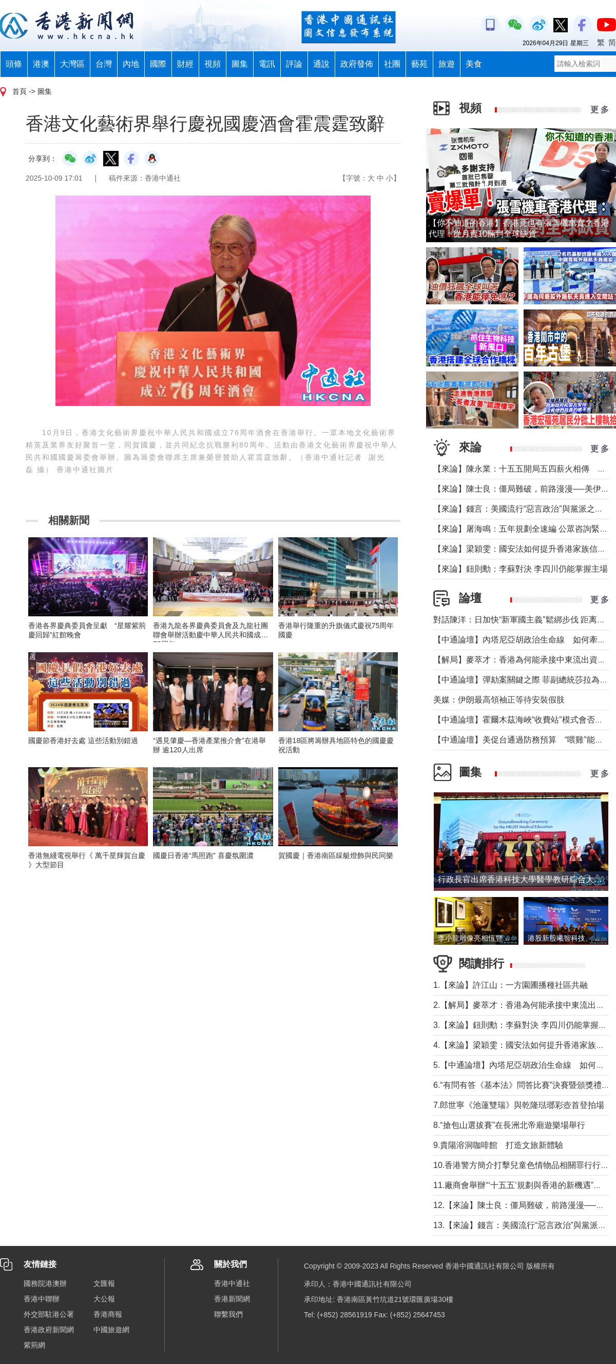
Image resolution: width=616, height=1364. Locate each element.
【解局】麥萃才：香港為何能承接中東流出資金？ (523, 659)
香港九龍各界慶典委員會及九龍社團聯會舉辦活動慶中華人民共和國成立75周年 (210, 634)
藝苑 (419, 64)
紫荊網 (34, 1345)
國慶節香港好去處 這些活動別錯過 (83, 740)
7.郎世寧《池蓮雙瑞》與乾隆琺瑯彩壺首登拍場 (518, 1105)
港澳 (41, 64)
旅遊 (446, 64)
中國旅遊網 (111, 1330)
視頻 (212, 64)
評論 (294, 64)
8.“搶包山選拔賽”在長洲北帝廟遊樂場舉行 (509, 1125)
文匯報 (104, 1283)
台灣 (103, 64)
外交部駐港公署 (49, 1314)
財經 (185, 64)
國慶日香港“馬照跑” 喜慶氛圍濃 (203, 855)
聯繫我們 (228, 1314)
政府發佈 (356, 64)
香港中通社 (232, 1283)
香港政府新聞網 (49, 1330)
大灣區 (72, 64)
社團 (392, 64)
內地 (131, 64)
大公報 (104, 1299)
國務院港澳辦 (45, 1283)
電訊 (267, 64)
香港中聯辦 (42, 1299)
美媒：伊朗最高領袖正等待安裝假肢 (499, 699)
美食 (474, 64)
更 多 (599, 109)
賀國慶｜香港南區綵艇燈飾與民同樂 (335, 855)
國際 (158, 64)
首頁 (19, 91)
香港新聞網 (232, 1299)
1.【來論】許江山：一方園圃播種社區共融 (510, 985)
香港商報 (107, 1314)
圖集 (240, 64)
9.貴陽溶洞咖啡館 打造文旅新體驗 (498, 1145)
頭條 (14, 64)
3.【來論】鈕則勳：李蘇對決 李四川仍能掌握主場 (524, 1025)
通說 (321, 64)
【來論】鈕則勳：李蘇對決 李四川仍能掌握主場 (520, 568)
